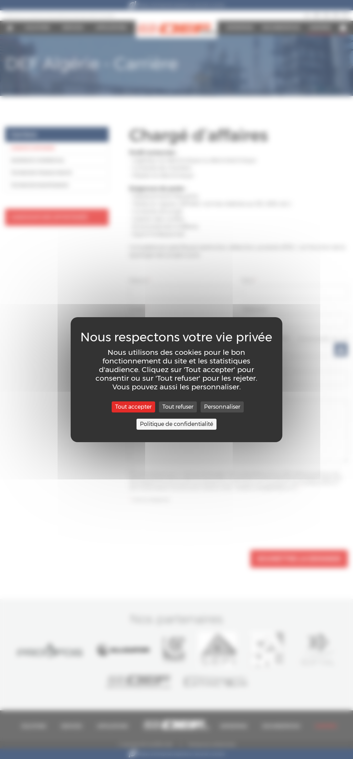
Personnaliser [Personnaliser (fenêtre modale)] (222, 406)
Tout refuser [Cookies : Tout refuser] (177, 406)
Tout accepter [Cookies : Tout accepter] (133, 406)
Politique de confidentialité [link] (176, 424)
